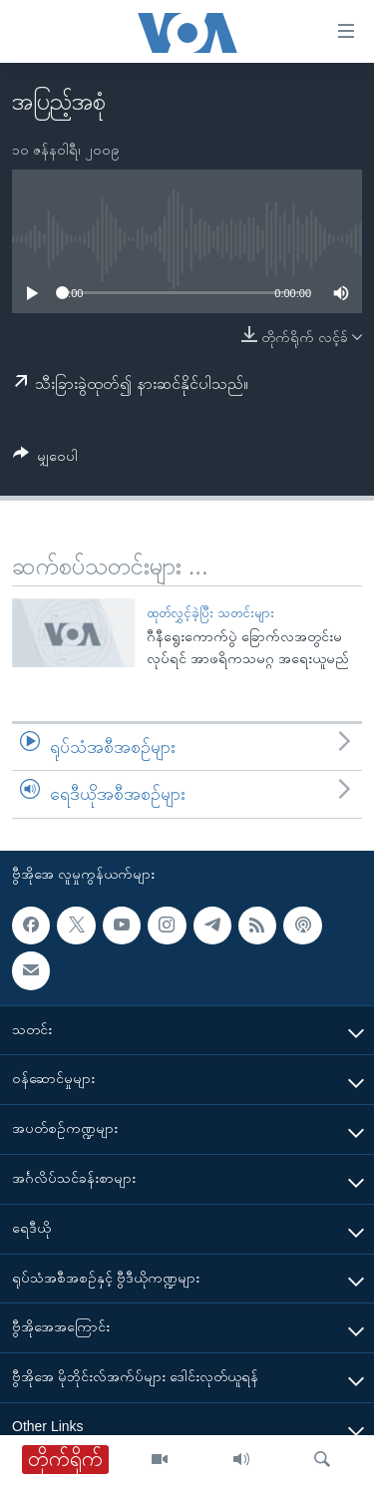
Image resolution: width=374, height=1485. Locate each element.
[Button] (45, 459)
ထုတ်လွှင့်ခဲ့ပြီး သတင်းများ (210, 612)
